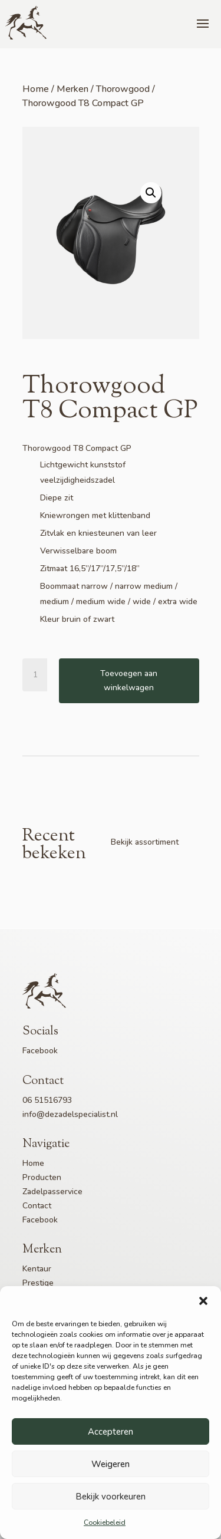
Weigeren (110, 1464)
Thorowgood (123, 89)
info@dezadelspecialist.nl (70, 1114)
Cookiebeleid (105, 1522)
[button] (203, 1301)
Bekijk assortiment (145, 842)
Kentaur (36, 1268)
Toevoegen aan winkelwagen (128, 680)
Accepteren (110, 1432)
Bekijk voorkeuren (110, 1496)
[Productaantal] (40, 674)
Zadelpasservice (52, 1191)
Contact (36, 1205)
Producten (41, 1177)
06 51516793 (47, 1100)
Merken (72, 89)
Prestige (38, 1282)
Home (35, 89)
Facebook (40, 1050)
